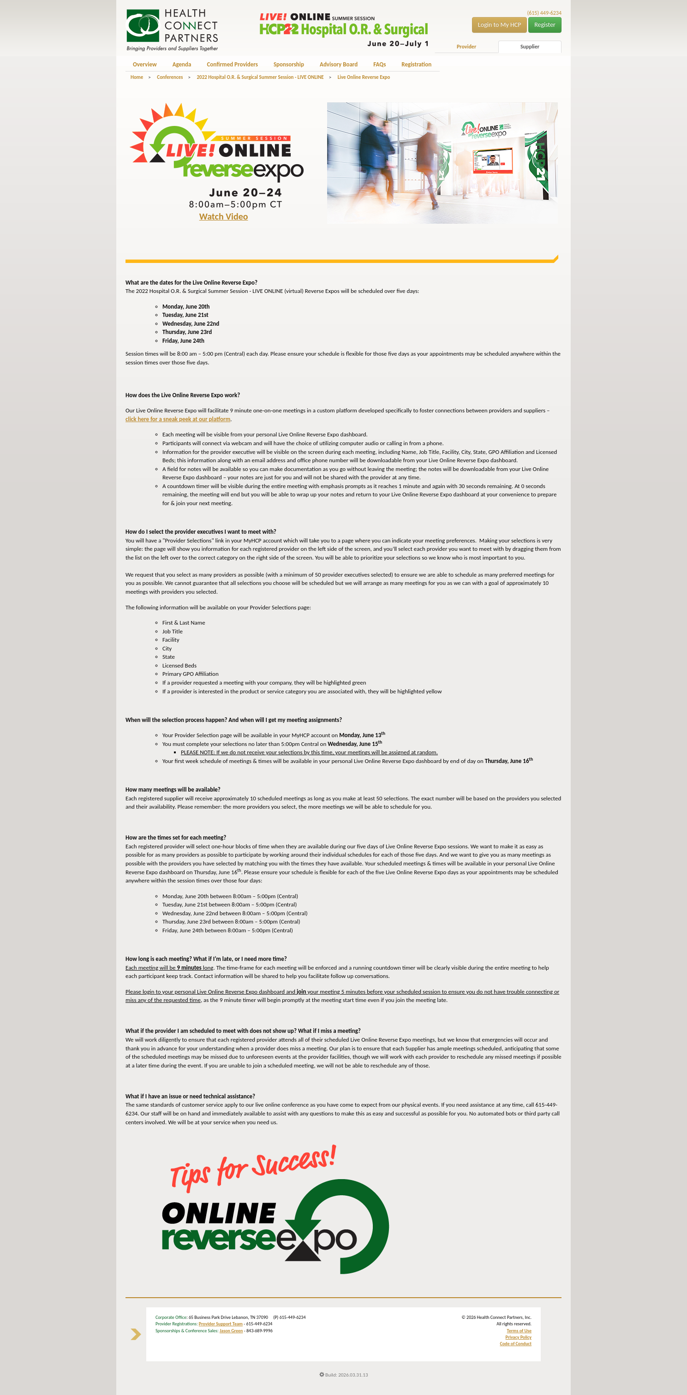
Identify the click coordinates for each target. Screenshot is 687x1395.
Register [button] (545, 25)
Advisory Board (339, 64)
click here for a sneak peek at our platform (177, 419)
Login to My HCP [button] (499, 25)
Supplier (529, 46)
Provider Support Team (221, 1324)
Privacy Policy (519, 1337)
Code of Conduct (516, 1344)
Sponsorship (289, 64)
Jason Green (231, 1331)
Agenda (182, 64)
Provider (466, 46)
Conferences (170, 77)
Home (137, 77)
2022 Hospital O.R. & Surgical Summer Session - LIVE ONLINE (260, 77)
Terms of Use (519, 1331)
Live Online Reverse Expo (364, 77)
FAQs (379, 64)
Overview (145, 64)
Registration (416, 64)
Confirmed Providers (232, 64)
